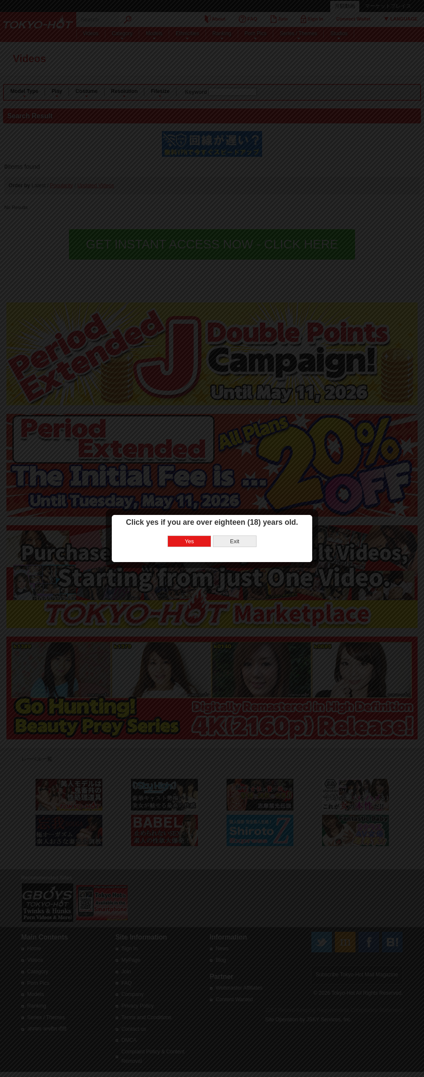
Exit (233, 509)
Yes (187, 509)
